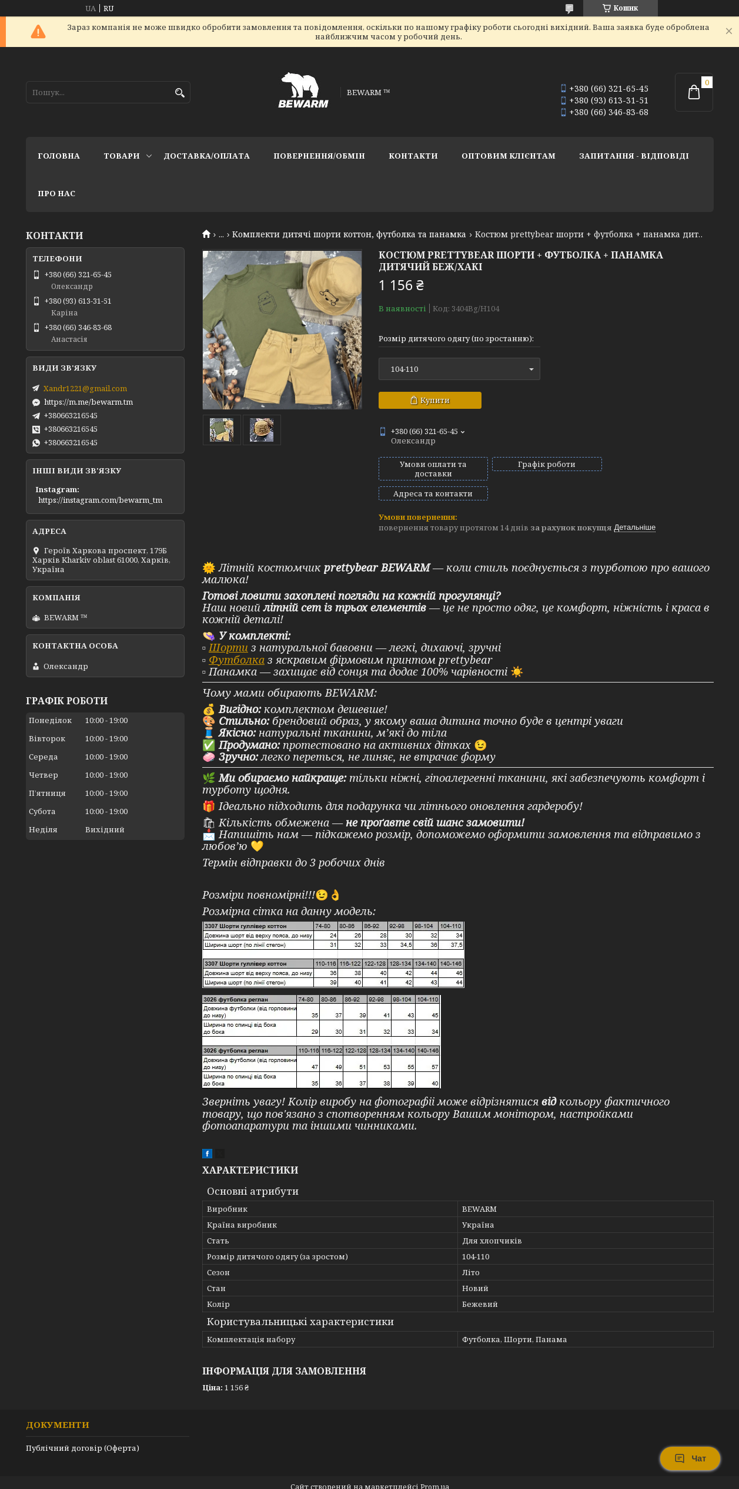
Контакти (413, 155)
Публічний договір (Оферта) (82, 1428)
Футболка (237, 640)
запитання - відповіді (634, 155)
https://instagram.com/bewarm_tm (100, 500)
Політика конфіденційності (448, 1478)
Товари (121, 155)
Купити (435, 400)
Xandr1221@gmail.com (85, 388)
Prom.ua (434, 1467)
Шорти (228, 627)
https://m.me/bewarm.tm (88, 401)
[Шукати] (180, 93)
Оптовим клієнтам (509, 155)
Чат (690, 1458)
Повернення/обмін (319, 155)
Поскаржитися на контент (335, 1478)
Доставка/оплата (206, 155)
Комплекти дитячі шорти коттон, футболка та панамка (349, 234)
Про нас (56, 193)
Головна (59, 155)
